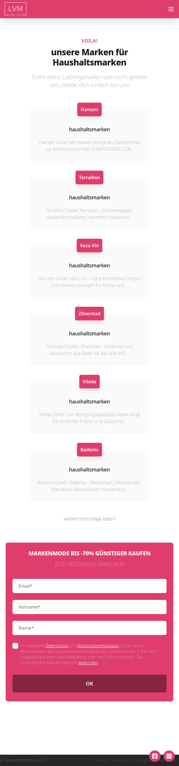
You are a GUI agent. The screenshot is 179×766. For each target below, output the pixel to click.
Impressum (100, 760)
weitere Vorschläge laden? (89, 519)
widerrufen (88, 662)
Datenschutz (57, 645)
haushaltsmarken (89, 129)
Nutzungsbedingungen (98, 645)
